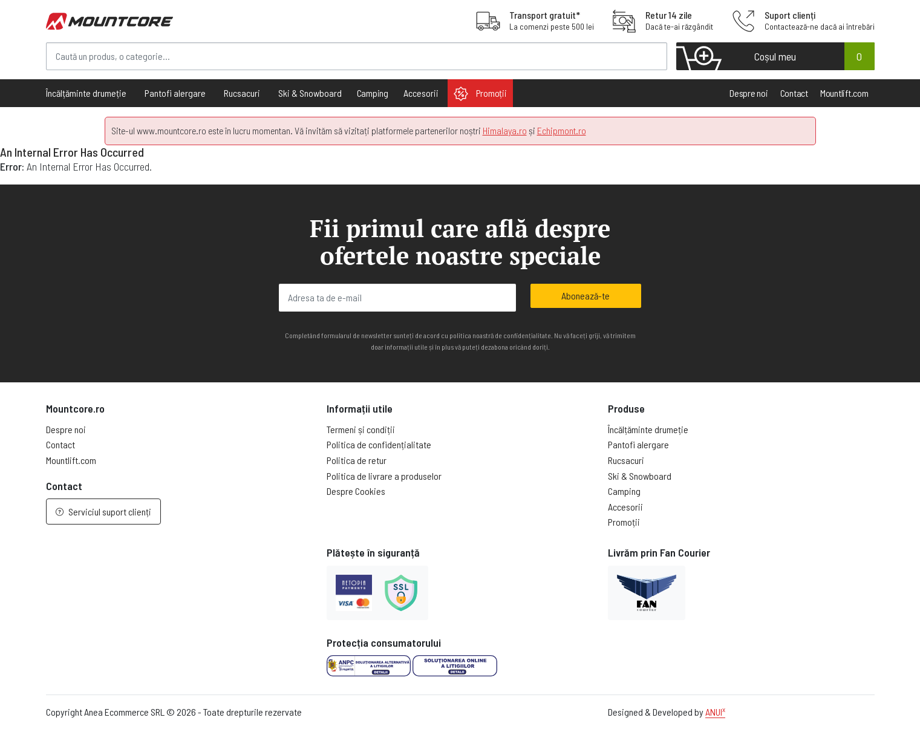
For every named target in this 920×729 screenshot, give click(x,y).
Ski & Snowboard (639, 476)
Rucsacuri (626, 460)
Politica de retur (357, 460)
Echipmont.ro (561, 130)
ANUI (715, 712)
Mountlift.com (844, 93)
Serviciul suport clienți (103, 511)
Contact (794, 93)
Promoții (480, 94)
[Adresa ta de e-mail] (397, 298)
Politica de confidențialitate (379, 444)
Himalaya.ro (505, 130)
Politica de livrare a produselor (384, 476)
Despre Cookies (356, 491)
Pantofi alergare (638, 444)
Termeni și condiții (361, 429)
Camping (372, 93)
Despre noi (748, 93)
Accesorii (625, 506)
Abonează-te (585, 295)
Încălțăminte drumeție (648, 429)
